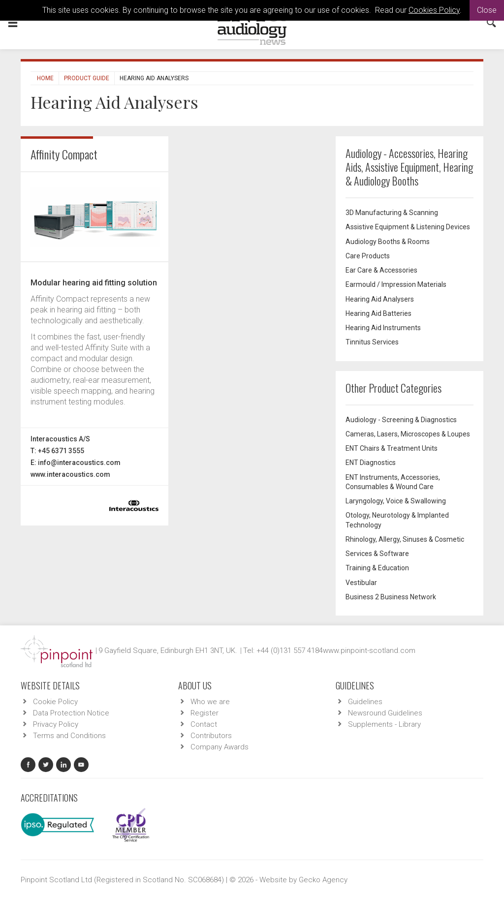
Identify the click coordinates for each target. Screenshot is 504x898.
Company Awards (219, 747)
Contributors (211, 735)
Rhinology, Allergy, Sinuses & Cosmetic (405, 539)
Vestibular (361, 583)
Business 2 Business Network (391, 597)
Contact (203, 724)
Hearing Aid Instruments (383, 328)
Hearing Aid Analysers (380, 299)
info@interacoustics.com (79, 462)
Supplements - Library (384, 724)
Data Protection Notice (71, 713)
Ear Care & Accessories (381, 270)
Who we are (210, 701)
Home (45, 78)
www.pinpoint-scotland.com (369, 650)
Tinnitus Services (372, 342)
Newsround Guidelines (385, 713)
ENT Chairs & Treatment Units (392, 448)
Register (204, 713)
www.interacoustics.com (70, 474)
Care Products (368, 256)
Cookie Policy (55, 701)
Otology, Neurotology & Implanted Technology (397, 519)
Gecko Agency (323, 879)
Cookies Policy (434, 10)
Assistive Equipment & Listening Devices (408, 227)
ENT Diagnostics (371, 462)
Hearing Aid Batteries (378, 313)
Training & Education (377, 568)
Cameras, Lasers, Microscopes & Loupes (408, 434)
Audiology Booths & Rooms (388, 242)
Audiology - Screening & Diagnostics (401, 420)
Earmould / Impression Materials (396, 284)
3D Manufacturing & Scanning (392, 213)
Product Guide (86, 78)
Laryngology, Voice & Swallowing (396, 501)
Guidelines (365, 701)
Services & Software (377, 553)
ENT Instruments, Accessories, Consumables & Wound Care (393, 482)
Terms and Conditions (69, 735)
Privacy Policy (55, 724)
